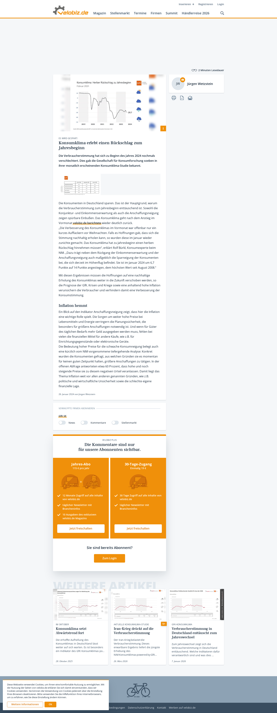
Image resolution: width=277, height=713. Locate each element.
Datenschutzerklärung (141, 707)
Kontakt (161, 707)
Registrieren (205, 4)
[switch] (62, 423)
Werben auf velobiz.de (182, 707)
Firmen (156, 13)
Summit (172, 13)
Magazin (99, 13)
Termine (140, 13)
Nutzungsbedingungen (111, 707)
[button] (50, 704)
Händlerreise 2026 (195, 13)
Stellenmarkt (120, 13)
